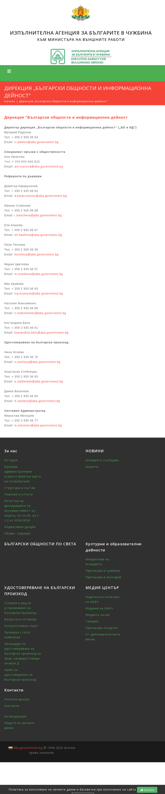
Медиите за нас (98, 615)
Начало (9, 101)
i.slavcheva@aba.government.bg (38, 215)
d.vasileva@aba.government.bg (37, 401)
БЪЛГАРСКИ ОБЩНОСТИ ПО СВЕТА (40, 543)
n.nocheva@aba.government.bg (37, 362)
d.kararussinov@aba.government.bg (40, 195)
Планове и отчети (18, 494)
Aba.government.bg (28, 748)
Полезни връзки (16, 699)
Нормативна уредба (20, 527)
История (11, 460)
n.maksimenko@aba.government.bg (40, 313)
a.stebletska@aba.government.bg (38, 381)
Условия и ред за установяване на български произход (20, 608)
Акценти (92, 467)
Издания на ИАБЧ (99, 608)
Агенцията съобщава (102, 460)
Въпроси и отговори (20, 619)
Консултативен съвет (21, 626)
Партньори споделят (102, 628)
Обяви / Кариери (17, 533)
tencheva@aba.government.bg (36, 254)
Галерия (92, 621)
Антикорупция (15, 716)
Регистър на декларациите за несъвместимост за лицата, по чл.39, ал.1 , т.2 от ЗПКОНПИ (22, 510)
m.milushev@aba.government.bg (38, 425)
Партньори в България (103, 577)
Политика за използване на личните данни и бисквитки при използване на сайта (72, 789)
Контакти (11, 706)
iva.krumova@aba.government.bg (38, 293)
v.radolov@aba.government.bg (36, 142)
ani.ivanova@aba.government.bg (38, 166)
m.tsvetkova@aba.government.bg (38, 274)
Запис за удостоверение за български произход (20, 674)
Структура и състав (19, 488)
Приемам (147, 789)
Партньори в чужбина (103, 571)
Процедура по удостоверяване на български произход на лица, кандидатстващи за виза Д (22, 653)
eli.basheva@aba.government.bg (38, 235)
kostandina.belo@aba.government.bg (41, 332)
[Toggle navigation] (9, 71)
